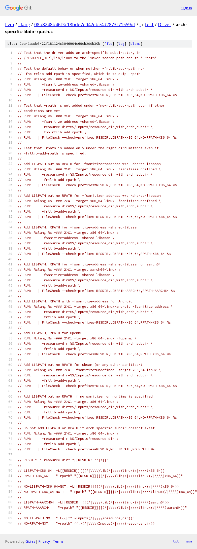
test (149, 24)
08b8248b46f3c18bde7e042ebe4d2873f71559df (84, 24)
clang (24, 24)
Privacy (44, 541)
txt (176, 541)
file (108, 44)
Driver (164, 24)
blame (135, 44)
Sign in (186, 8)
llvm (9, 24)
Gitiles (30, 541)
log (121, 44)
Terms (58, 541)
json (188, 541)
